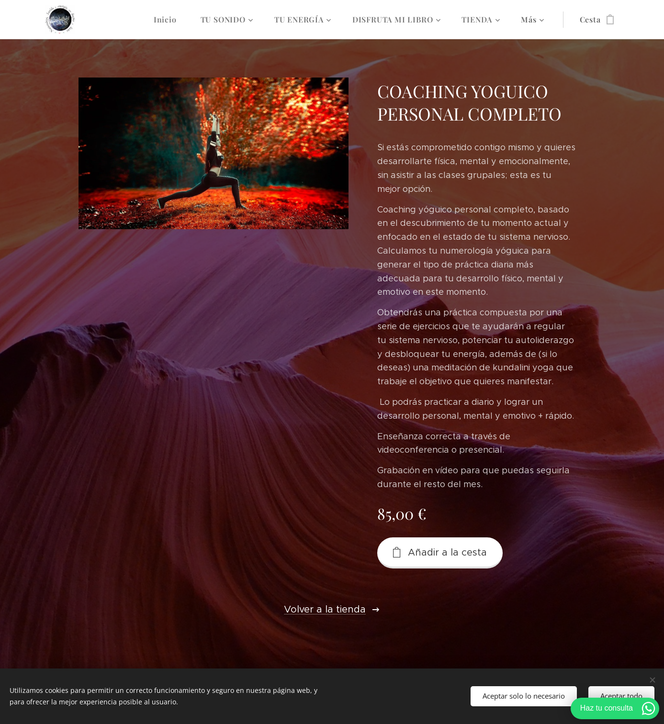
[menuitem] (170, 20)
